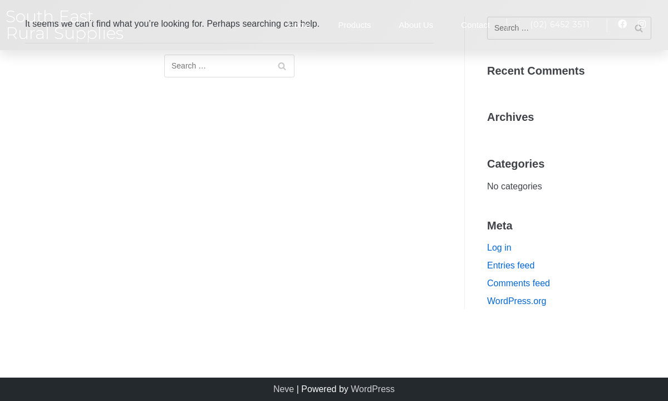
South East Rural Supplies (65, 24)
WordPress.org (516, 301)
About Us (416, 25)
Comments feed (518, 283)
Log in (499, 247)
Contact (475, 25)
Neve (283, 389)
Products (354, 25)
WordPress (373, 389)
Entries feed (510, 265)
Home (299, 25)
